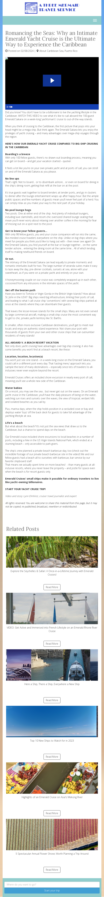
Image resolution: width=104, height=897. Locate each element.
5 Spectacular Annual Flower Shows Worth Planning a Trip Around (52, 837)
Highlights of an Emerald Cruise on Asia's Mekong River (52, 780)
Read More (52, 587)
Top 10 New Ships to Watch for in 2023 (52, 724)
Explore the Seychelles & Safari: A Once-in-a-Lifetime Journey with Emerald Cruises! (52, 556)
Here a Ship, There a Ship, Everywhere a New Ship (52, 667)
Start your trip (52, 890)
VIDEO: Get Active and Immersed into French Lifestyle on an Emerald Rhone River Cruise (52, 613)
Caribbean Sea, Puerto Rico (62, 51)
